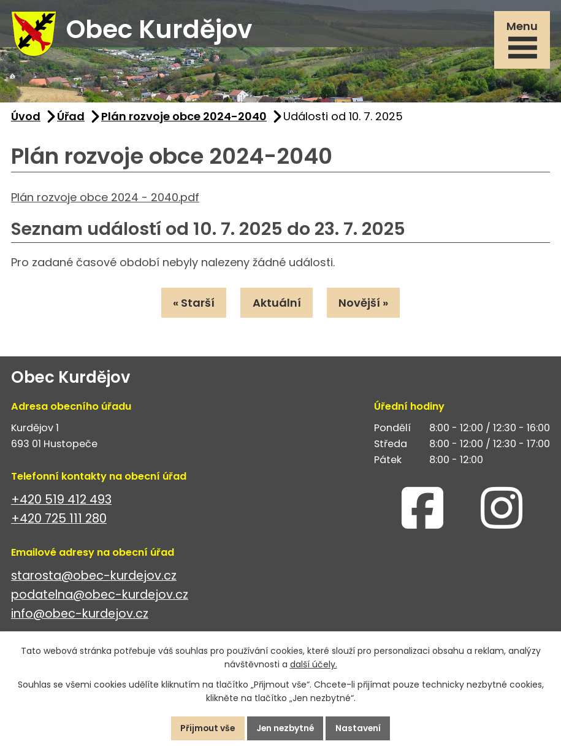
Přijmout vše (206, 728)
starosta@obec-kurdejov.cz (94, 577)
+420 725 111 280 (59, 520)
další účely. (313, 664)
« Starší (193, 304)
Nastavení (361, 728)
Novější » (364, 304)
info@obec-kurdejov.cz (79, 615)
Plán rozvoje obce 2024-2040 (184, 118)
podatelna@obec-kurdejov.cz (99, 596)
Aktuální (277, 304)
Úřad (71, 118)
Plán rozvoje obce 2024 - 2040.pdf (105, 199)
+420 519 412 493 (61, 501)
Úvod (25, 118)
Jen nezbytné (286, 728)
